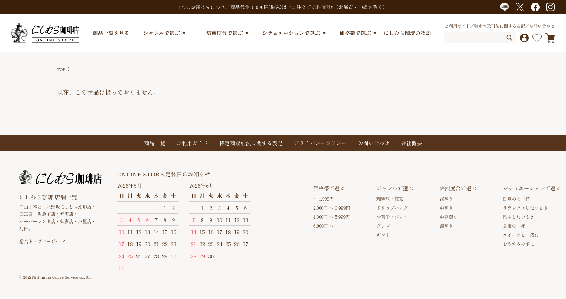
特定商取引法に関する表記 (499, 26)
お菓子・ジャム (392, 216)
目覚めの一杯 (516, 198)
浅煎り (446, 198)
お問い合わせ (542, 26)
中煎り (446, 207)
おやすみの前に (518, 244)
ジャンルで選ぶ (161, 33)
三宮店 (26, 213)
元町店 (66, 213)
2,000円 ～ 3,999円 (331, 207)
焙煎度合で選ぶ (224, 33)
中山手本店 (30, 206)
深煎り (446, 225)
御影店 (66, 221)
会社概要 (411, 143)
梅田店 (26, 228)
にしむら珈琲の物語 (407, 33)
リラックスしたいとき (525, 207)
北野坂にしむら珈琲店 (69, 206)
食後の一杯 (514, 225)
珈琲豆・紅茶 (390, 198)
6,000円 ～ (323, 225)
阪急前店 (46, 213)
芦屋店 (85, 221)
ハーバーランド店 (37, 221)
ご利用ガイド (457, 26)
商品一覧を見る (111, 33)
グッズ (383, 225)
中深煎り (449, 216)
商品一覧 (154, 143)
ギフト (383, 235)
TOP (61, 69)
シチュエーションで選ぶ (291, 33)
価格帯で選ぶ (355, 33)
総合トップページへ (39, 241)
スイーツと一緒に (521, 235)
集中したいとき (518, 216)
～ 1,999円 (323, 198)
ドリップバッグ (392, 207)
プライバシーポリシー (320, 143)
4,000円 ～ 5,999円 (331, 216)
